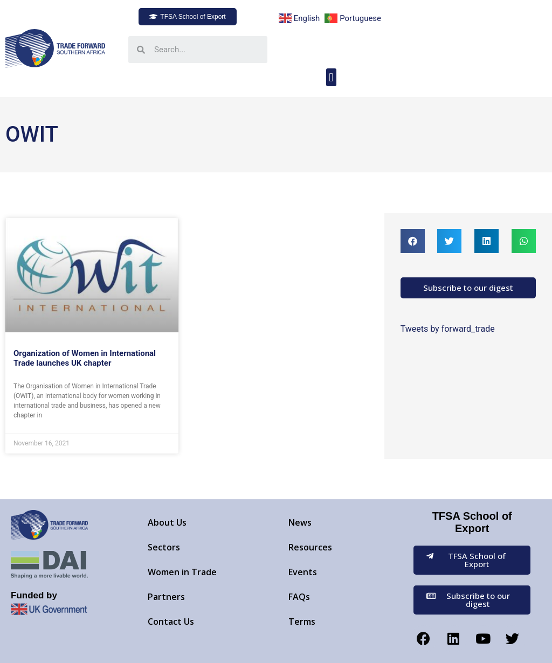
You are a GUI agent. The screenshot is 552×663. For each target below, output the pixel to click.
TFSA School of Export (472, 522)
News (300, 522)
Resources (310, 547)
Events (302, 572)
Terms (301, 621)
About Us (167, 522)
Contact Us (171, 621)
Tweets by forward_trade (448, 329)
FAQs (299, 597)
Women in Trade (182, 572)
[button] (187, 16)
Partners (166, 597)
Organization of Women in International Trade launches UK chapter (84, 358)
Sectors (164, 547)
